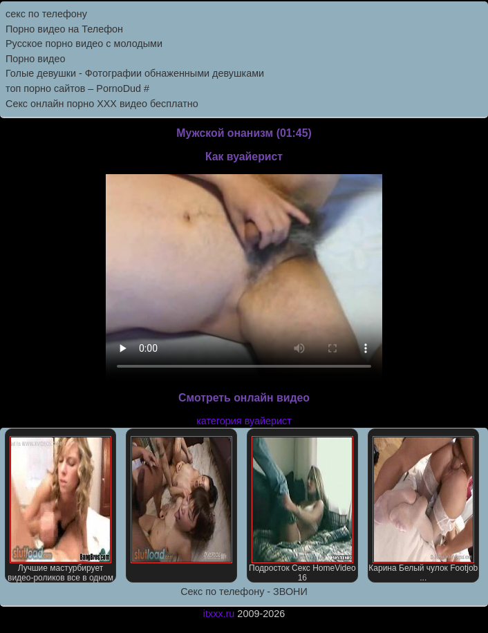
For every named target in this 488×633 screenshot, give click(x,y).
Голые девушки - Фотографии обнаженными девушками (135, 73)
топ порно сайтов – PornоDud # (77, 88)
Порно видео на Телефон (64, 29)
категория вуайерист (244, 420)
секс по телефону (46, 13)
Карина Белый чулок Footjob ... (423, 509)
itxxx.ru (219, 613)
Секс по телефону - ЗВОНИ (244, 591)
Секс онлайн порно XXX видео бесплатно (102, 103)
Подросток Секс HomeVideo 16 (302, 509)
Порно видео (35, 58)
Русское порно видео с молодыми (84, 43)
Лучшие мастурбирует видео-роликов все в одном (60, 509)
